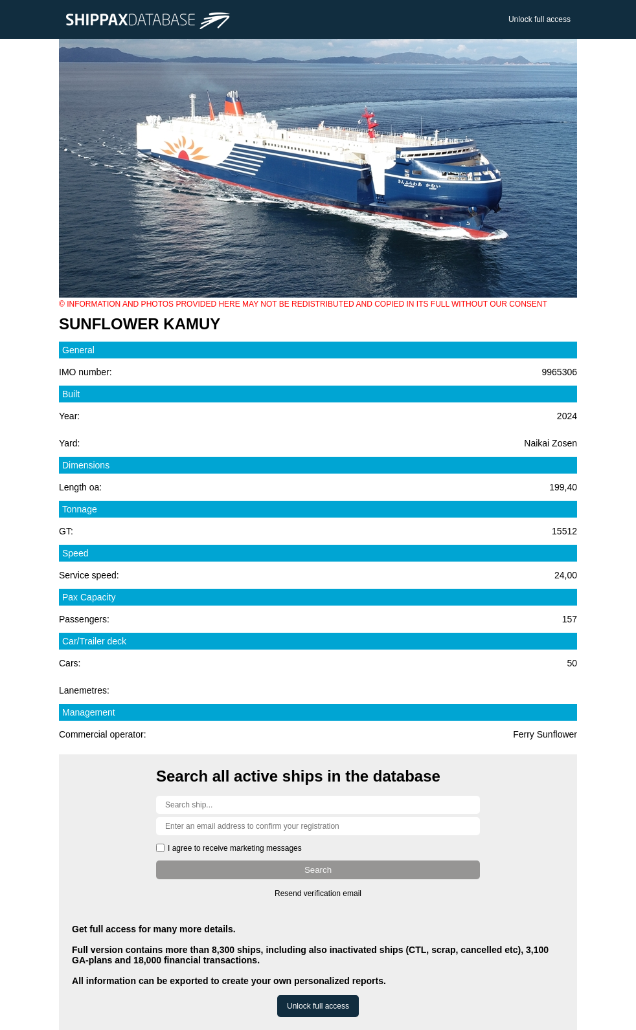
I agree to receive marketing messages (235, 848)
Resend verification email (318, 893)
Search (318, 870)
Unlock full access (539, 19)
